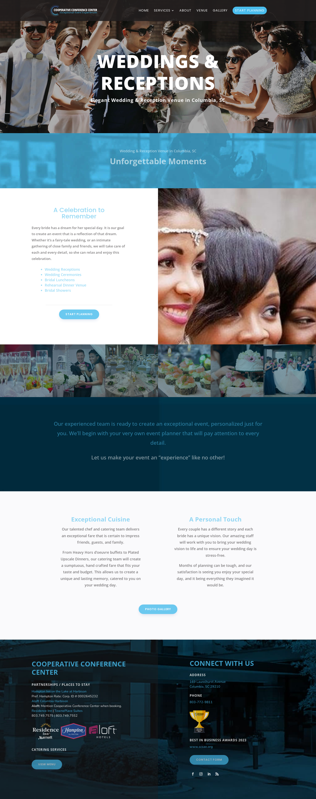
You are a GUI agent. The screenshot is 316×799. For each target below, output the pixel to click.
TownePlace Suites (68, 711)
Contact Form (209, 760)
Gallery (220, 11)
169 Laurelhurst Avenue (208, 682)
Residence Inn (42, 711)
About (185, 11)
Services (162, 11)
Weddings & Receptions (158, 72)
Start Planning (249, 10)
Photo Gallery (158, 609)
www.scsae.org (201, 747)
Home (144, 11)
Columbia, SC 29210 (205, 686)
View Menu (47, 764)
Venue (202, 11)
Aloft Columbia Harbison (50, 701)
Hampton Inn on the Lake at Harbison (59, 691)
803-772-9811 (201, 702)
